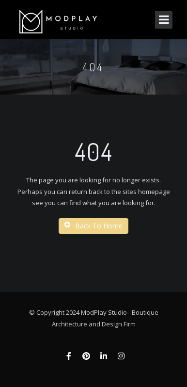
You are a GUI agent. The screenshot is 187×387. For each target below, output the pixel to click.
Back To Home (93, 225)
